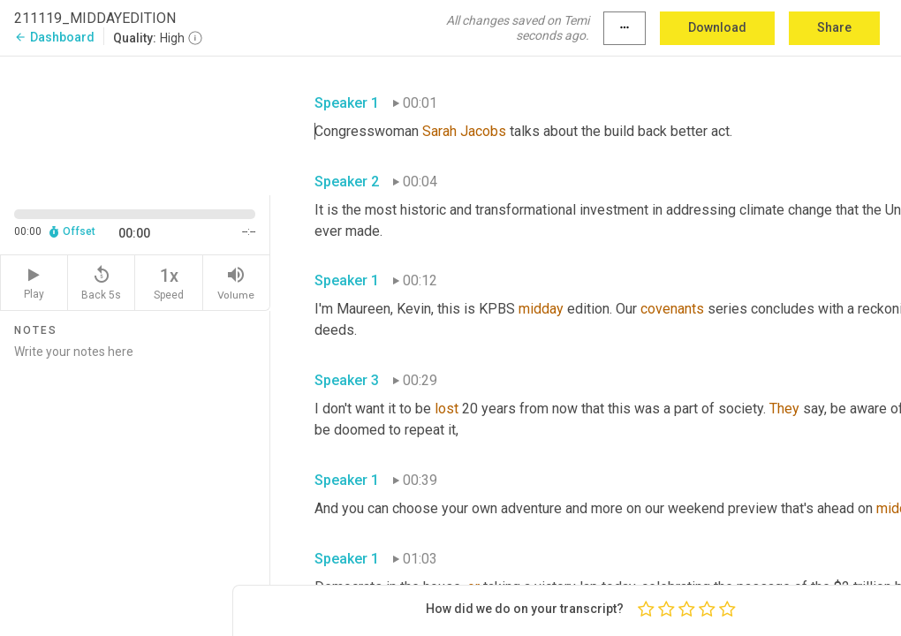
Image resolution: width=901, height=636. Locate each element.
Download (717, 27)
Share (834, 27)
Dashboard (54, 37)
